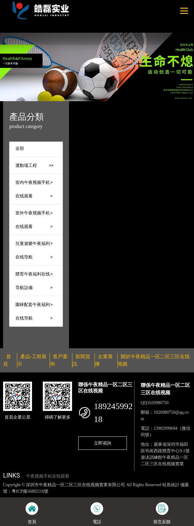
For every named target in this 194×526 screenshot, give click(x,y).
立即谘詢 (102, 443)
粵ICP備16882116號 (30, 491)
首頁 (104, 105)
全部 (19, 148)
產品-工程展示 (129, 105)
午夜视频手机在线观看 (47, 476)
